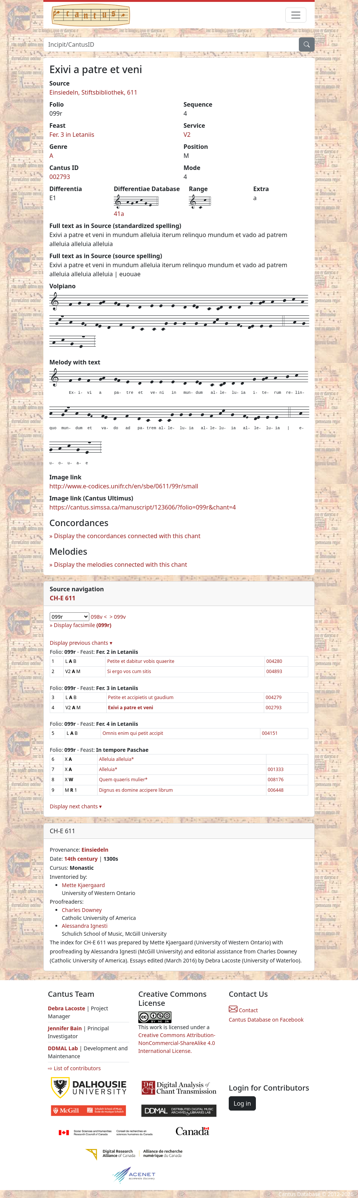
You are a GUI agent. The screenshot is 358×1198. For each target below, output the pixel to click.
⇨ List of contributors (74, 1068)
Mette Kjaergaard (83, 885)
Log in (242, 1103)
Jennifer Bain (65, 1028)
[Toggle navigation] (295, 15)
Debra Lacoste (66, 1008)
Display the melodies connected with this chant (120, 564)
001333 (276, 769)
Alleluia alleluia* (116, 759)
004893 (274, 671)
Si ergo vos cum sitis (129, 671)
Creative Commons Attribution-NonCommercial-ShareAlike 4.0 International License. (176, 1042)
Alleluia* (108, 769)
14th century (81, 858)
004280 (274, 661)
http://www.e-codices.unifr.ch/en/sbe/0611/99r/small (123, 486)
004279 (274, 697)
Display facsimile (83, 625)
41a (119, 214)
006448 (276, 790)
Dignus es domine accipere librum (136, 790)
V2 (187, 134)
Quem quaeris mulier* (123, 779)
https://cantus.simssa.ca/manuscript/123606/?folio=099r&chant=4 (142, 507)
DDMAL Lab (63, 1048)
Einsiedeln (94, 849)
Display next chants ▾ (76, 806)
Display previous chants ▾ (81, 642)
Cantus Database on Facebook (266, 1019)
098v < (99, 616)
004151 (270, 733)
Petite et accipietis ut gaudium (141, 697)
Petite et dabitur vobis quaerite (140, 661)
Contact (243, 1010)
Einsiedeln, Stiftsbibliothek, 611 (93, 92)
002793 (59, 177)
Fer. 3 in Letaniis (71, 134)
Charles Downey (82, 909)
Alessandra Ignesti (84, 925)
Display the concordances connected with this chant (127, 536)
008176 (276, 779)
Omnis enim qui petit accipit (133, 733)
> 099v (118, 616)
